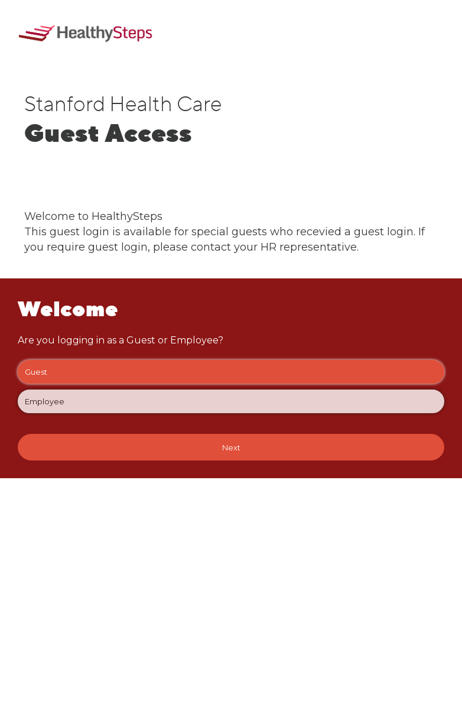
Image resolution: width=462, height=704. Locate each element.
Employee (231, 401)
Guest (231, 371)
